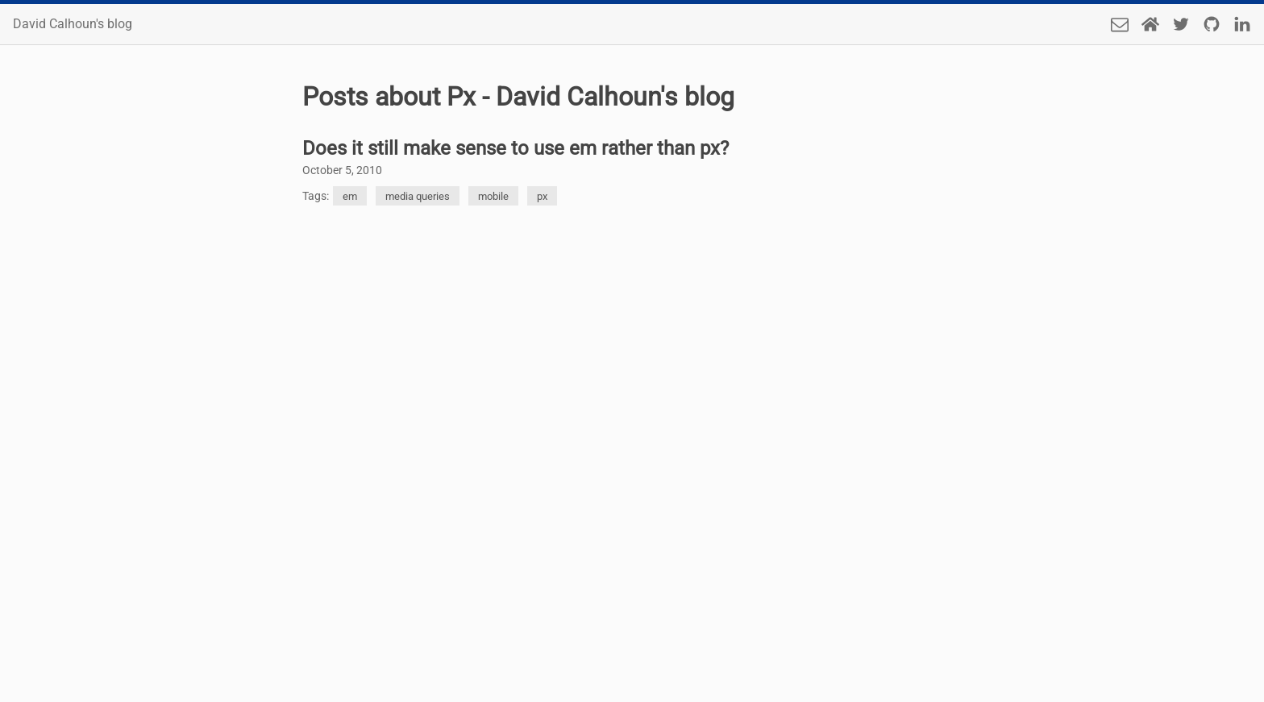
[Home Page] (1150, 24)
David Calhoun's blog (72, 24)
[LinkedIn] (1242, 24)
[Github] (1211, 24)
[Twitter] (1181, 24)
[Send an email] (1120, 24)
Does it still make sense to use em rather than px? (515, 148)
